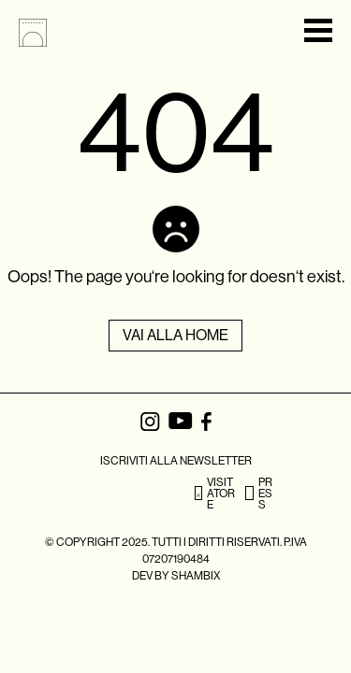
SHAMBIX (195, 575)
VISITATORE (215, 493)
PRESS (258, 493)
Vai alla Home (175, 335)
